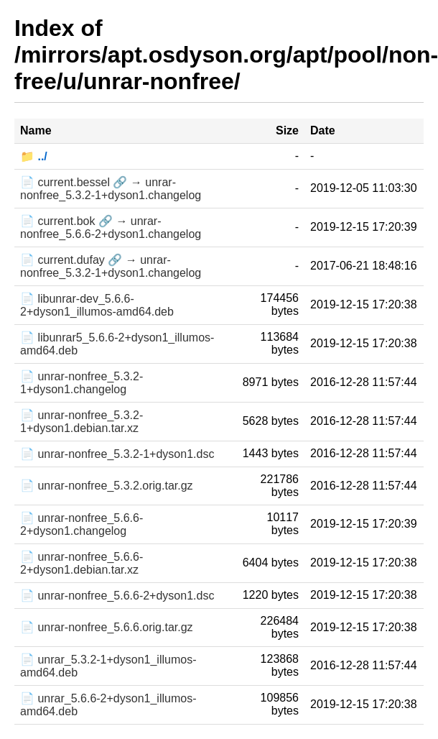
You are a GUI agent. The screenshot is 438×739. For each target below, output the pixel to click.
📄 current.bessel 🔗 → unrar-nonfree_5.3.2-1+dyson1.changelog (110, 188)
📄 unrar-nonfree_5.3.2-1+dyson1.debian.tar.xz (81, 421)
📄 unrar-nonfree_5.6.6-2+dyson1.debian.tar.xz (81, 563)
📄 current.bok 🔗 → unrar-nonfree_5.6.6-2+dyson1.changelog (110, 227)
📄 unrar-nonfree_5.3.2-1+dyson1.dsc (117, 454)
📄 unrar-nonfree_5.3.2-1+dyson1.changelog (81, 382)
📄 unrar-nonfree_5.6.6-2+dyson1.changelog (81, 524)
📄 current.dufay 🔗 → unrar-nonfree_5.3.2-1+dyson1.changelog (110, 266)
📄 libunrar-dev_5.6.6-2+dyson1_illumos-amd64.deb (97, 305)
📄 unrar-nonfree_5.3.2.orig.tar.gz (106, 485)
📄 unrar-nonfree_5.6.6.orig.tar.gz (106, 627)
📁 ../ (33, 156)
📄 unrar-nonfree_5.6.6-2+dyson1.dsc (117, 595)
